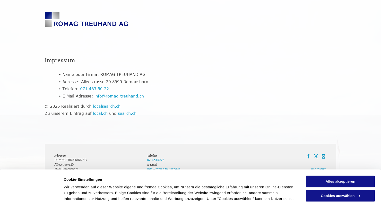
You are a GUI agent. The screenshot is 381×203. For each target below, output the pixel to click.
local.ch (100, 113)
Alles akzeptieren (340, 151)
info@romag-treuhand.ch (119, 96)
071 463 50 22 (94, 89)
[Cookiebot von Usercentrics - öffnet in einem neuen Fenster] (31, 193)
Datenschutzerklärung (183, 180)
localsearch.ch (107, 106)
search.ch (127, 113)
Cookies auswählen (81, 193)
